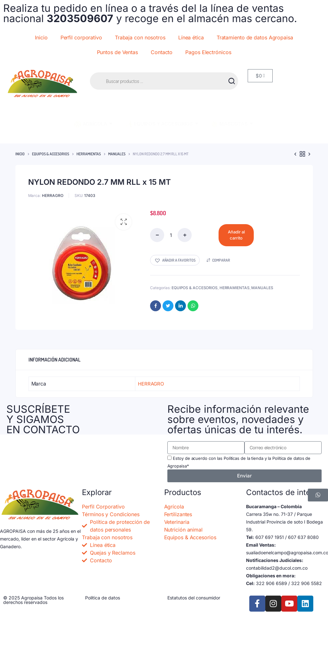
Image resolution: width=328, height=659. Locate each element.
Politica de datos (102, 597)
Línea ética (191, 37)
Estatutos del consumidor (193, 597)
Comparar (221, 260)
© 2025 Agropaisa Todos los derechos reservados (33, 600)
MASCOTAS (231, 124)
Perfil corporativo (81, 37)
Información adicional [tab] (54, 359)
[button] (124, 222)
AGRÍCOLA (93, 124)
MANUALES (116, 153)
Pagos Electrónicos (208, 52)
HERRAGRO (52, 195)
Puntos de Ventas (117, 52)
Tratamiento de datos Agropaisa (255, 37)
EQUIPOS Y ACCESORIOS (161, 124)
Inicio (41, 37)
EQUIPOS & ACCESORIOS (50, 153)
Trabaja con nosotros (140, 37)
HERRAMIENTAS (88, 153)
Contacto (161, 52)
